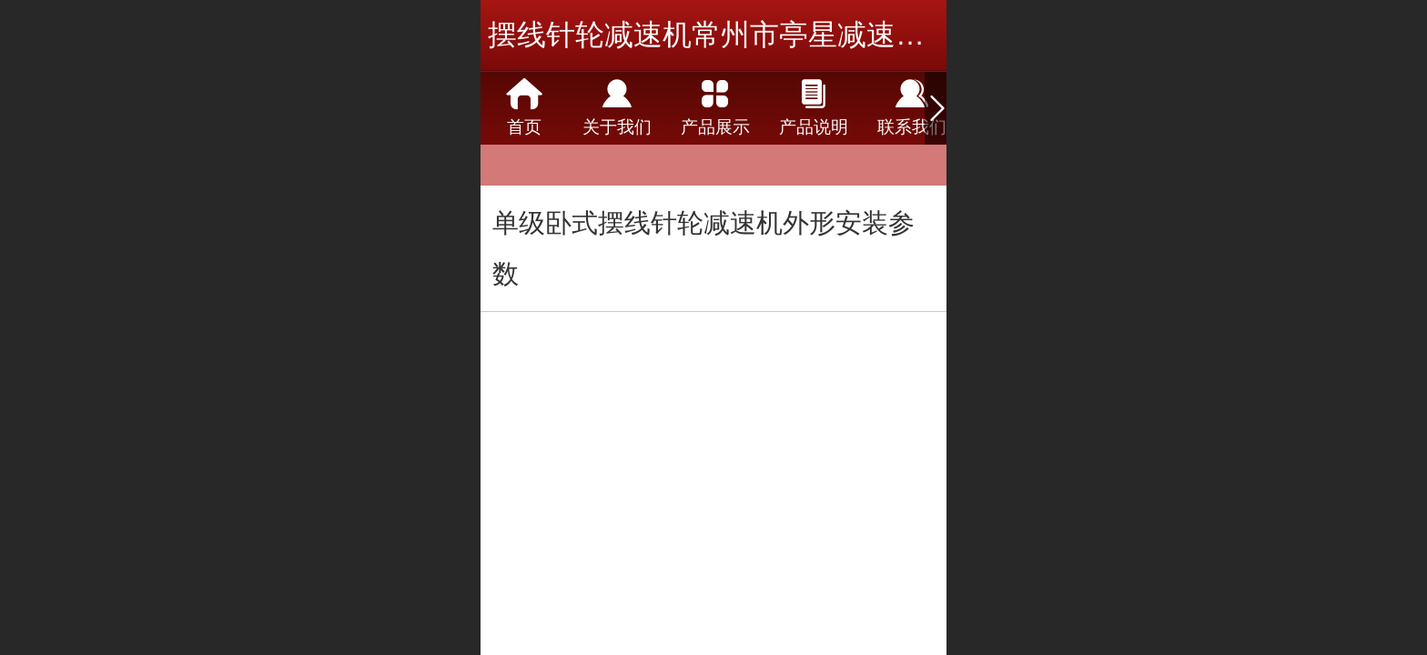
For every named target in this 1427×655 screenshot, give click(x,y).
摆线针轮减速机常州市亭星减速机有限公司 (764, 34)
